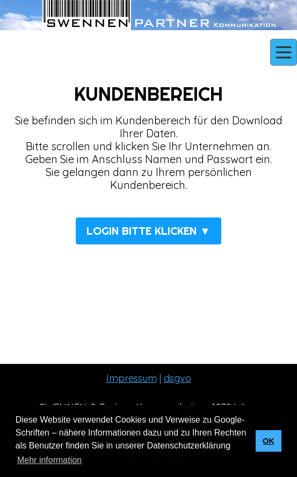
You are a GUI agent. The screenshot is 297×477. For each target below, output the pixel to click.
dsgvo (177, 378)
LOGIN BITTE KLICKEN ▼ (148, 230)
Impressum (131, 378)
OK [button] (268, 441)
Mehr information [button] (49, 460)
